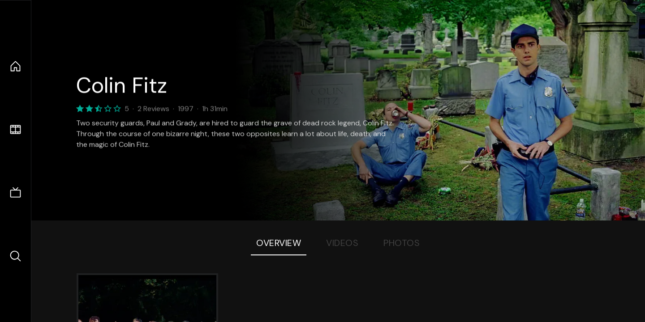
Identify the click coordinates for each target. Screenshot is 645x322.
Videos (342, 243)
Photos (401, 243)
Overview (278, 243)
